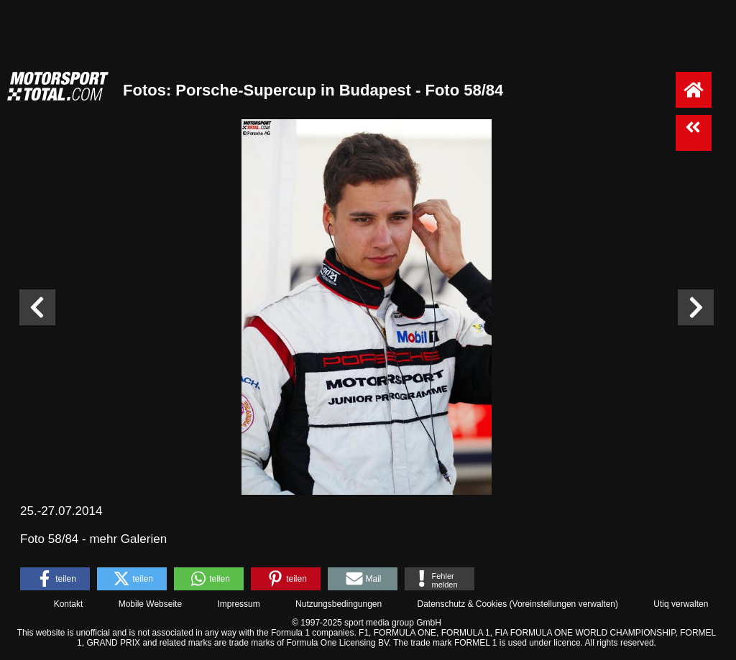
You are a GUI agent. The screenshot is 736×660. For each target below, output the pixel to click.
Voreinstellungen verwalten (563, 604)
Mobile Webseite (151, 604)
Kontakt (68, 604)
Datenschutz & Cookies (462, 604)
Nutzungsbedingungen (338, 604)
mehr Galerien (128, 539)
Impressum (238, 604)
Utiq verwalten (680, 604)
